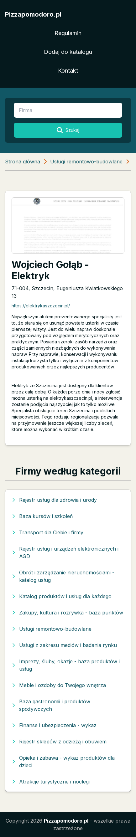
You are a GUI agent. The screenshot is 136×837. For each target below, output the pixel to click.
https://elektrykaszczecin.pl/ (41, 305)
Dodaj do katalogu (68, 52)
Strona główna (22, 161)
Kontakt (68, 70)
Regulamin (68, 33)
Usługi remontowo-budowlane (86, 161)
